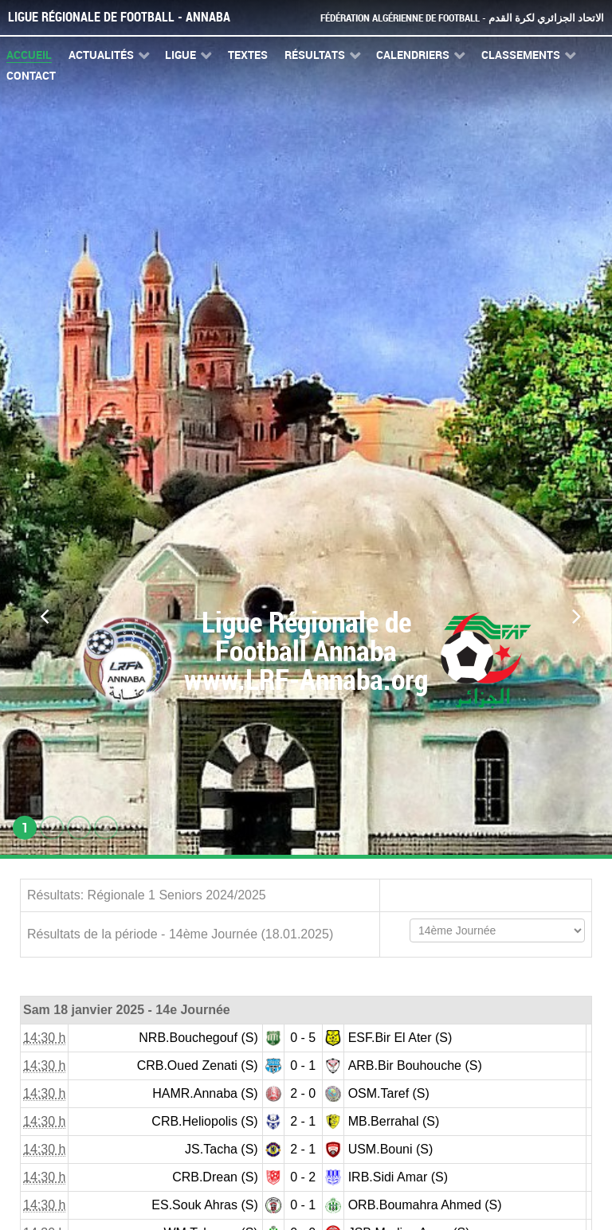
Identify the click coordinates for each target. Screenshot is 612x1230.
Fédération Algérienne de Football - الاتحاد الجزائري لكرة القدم (462, 18)
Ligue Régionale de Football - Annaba (119, 17)
